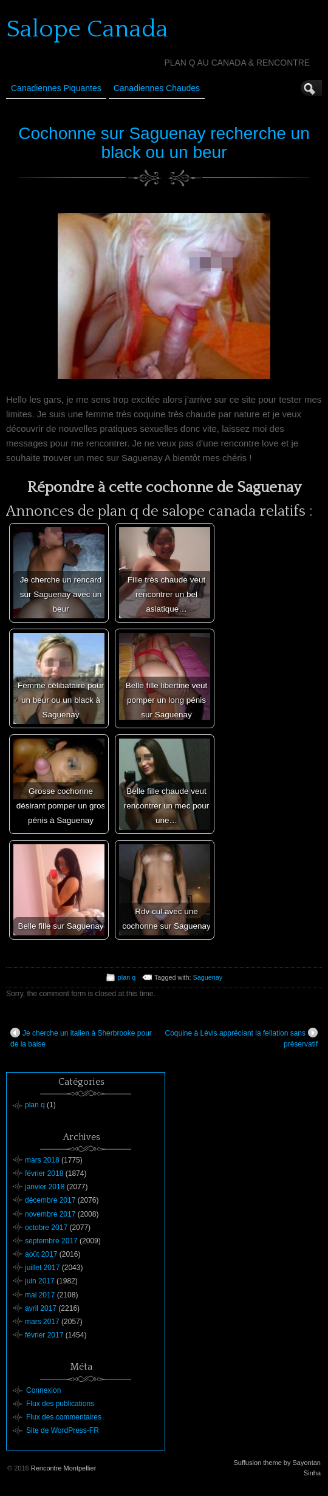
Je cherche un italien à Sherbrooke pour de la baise (81, 1038)
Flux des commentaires (63, 1417)
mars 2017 (42, 1321)
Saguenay (208, 977)
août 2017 (41, 1254)
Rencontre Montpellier (64, 1468)
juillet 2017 (42, 1267)
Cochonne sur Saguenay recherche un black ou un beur (163, 143)
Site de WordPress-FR (62, 1430)
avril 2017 (40, 1308)
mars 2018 (42, 1160)
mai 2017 (40, 1295)
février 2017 (44, 1335)
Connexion (43, 1390)
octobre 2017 (46, 1227)
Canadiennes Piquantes (56, 88)
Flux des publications (60, 1403)
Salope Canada (87, 29)
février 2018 (44, 1173)
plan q (126, 977)
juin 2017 (40, 1281)
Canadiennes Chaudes (157, 88)
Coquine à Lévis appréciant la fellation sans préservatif (241, 1038)
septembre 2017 (51, 1241)
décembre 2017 (50, 1200)
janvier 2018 (44, 1187)
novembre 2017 (50, 1214)
